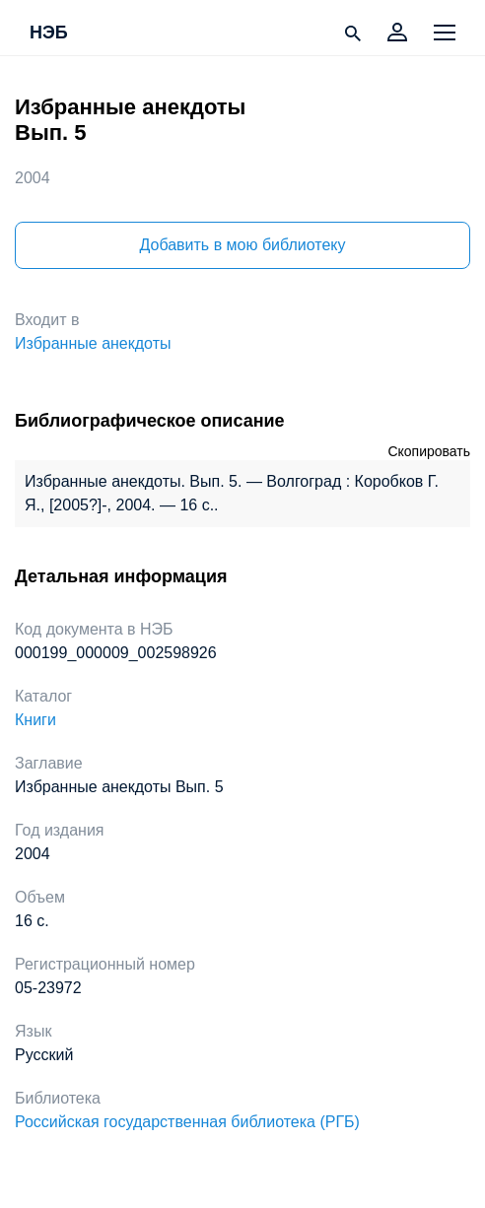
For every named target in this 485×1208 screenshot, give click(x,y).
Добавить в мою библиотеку (242, 244)
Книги (35, 719)
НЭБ (49, 33)
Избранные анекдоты (93, 343)
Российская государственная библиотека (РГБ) (187, 1121)
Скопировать (428, 451)
